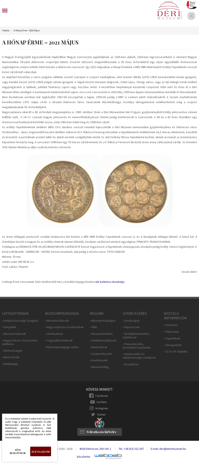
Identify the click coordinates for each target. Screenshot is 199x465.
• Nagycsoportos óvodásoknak (64, 327)
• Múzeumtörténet (101, 334)
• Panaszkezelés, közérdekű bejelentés (137, 345)
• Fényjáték (9, 327)
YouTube (101, 402)
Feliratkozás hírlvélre (101, 432)
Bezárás (51, 420)
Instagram (101, 408)
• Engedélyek (172, 338)
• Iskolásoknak (54, 334)
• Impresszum (131, 327)
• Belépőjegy (10, 364)
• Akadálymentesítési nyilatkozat (136, 335)
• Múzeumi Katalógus (103, 320)
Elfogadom (41, 451)
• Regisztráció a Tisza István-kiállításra (20, 342)
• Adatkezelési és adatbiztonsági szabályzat (139, 355)
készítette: (84, 457)
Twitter (101, 414)
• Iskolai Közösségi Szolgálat (20, 320)
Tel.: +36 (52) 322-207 (131, 449)
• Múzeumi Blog (99, 367)
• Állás (93, 327)
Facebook (101, 396)
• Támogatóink (172, 345)
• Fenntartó (171, 325)
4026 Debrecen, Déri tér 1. (95, 449)
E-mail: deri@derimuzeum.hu (168, 449)
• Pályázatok (171, 332)
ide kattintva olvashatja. (110, 282)
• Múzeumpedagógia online (62, 347)
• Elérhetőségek (12, 351)
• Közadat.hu (130, 364)
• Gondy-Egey (131, 320)
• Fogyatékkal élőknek (59, 340)
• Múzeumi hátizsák (14, 334)
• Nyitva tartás (11, 357)
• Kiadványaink (99, 360)
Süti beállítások (18, 451)
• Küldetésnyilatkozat (103, 340)
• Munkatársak (98, 347)
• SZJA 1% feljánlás (176, 351)
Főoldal (5, 30)
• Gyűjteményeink (101, 354)
